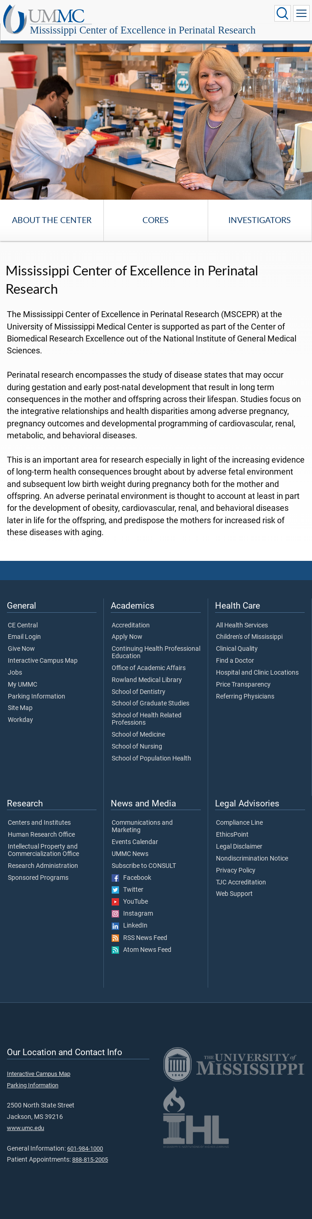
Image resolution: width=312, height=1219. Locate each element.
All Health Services (242, 625)
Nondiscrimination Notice (252, 858)
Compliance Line (239, 823)
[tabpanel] (156, 119)
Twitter (127, 890)
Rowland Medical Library (147, 680)
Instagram (132, 913)
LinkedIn (129, 925)
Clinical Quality (237, 649)
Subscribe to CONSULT (144, 866)
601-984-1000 (85, 1148)
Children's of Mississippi (249, 637)
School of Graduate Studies (150, 703)
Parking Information (36, 696)
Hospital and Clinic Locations (257, 673)
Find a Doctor (235, 661)
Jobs (15, 673)
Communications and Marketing (142, 826)
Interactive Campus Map (43, 661)
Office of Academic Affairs (149, 668)
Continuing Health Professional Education (156, 652)
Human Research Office (41, 835)
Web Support (234, 894)
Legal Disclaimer (239, 846)
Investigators (259, 219)
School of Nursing (137, 746)
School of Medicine (138, 734)
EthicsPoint (232, 835)
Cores (155, 219)
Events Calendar (135, 842)
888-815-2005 (90, 1159)
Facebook (131, 878)
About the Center (51, 219)
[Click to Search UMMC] (282, 13)
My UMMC (22, 684)
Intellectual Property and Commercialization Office (43, 850)
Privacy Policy (235, 870)
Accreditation (131, 625)
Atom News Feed (141, 950)
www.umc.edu (25, 1127)
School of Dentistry (138, 692)
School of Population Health (151, 758)
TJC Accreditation (241, 882)
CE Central (23, 625)
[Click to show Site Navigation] (301, 13)
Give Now (21, 649)
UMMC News (130, 854)
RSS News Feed (139, 938)
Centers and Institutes (39, 823)
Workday (20, 720)
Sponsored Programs (38, 878)
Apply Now (127, 637)
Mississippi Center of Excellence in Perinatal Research (142, 30)
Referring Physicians (245, 696)
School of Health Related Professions (147, 719)
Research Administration (43, 866)
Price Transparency (243, 684)
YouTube (130, 902)
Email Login (24, 637)
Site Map (20, 708)
